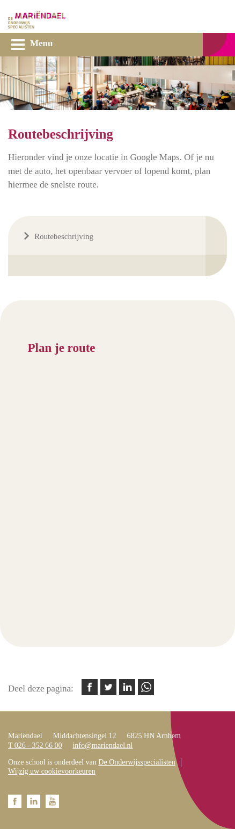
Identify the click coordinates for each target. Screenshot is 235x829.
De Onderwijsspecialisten (136, 762)
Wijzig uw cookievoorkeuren (52, 771)
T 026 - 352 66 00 (35, 745)
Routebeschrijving (63, 236)
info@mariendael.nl (102, 745)
